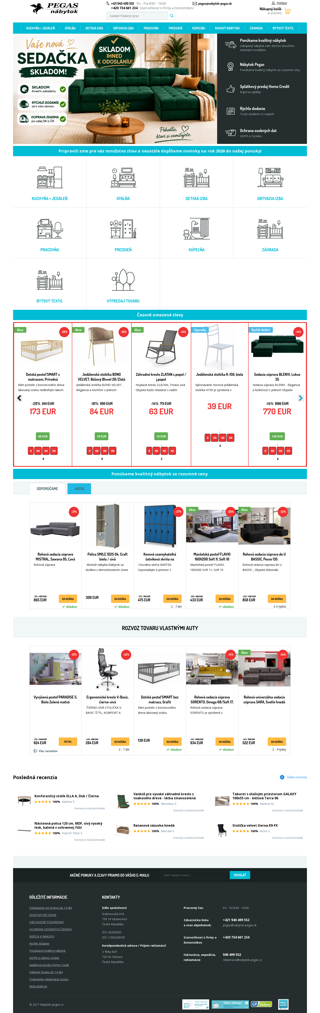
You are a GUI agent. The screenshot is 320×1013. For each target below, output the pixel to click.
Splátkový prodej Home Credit (49, 965)
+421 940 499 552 (122, 3)
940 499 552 (232, 954)
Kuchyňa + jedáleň (40, 28)
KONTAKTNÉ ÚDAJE (42, 915)
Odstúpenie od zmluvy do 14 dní (50, 908)
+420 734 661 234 (236, 937)
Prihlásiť (279, 3)
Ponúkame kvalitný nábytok (47, 951)
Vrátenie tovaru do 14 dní (46, 972)
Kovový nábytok (227, 28)
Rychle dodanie (39, 943)
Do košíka (68, 598)
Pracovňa (151, 28)
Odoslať (240, 875)
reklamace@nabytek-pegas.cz (242, 960)
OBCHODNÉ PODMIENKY (46, 922)
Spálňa (70, 28)
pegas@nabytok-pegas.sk (215, 3)
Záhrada (256, 28)
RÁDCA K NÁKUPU (41, 936)
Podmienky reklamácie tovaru (49, 979)
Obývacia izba (123, 28)
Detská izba (94, 28)
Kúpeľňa (198, 28)
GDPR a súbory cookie (44, 958)
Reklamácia (38, 986)
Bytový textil (283, 28)
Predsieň (175, 28)
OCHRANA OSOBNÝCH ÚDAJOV (50, 929)
